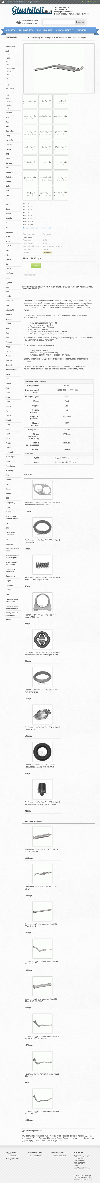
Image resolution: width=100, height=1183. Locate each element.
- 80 (7, 65)
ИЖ (7, 528)
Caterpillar (10, 131)
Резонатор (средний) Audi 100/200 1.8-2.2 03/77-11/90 (41, 850)
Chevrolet (9, 140)
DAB (7, 154)
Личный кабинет (20, 2)
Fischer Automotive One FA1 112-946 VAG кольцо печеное (42, 541)
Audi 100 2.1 (27, 216)
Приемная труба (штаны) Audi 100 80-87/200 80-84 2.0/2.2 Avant (42, 1037)
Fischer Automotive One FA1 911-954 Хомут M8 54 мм (40, 616)
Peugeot (9, 342)
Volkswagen (10, 457)
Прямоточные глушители (11, 563)
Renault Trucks (11, 370)
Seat (7, 388)
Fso (7, 200)
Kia (7, 264)
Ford (7, 195)
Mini (7, 305)
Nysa (7, 328)
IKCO (8, 227)
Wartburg (9, 470)
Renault (9, 365)
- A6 (7, 98)
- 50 (7, 61)
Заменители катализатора (12, 517)
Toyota (8, 443)
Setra (8, 392)
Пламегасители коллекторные (12, 556)
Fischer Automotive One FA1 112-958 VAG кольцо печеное (42, 691)
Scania (8, 383)
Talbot (8, 425)
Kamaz (8, 259)
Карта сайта (13, 1158)
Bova (7, 126)
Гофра (8, 512)
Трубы (8, 590)
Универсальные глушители (12, 600)
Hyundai (9, 218)
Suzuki (8, 420)
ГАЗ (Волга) (10, 503)
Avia (7, 117)
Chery (8, 136)
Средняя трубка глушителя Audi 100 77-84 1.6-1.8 (41, 925)
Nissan (8, 324)
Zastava (9, 480)
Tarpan (8, 429)
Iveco (8, 241)
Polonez (9, 351)
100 (66, 405)
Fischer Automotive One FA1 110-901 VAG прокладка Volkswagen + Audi (42, 504)
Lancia (8, 269)
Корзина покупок (34, 2)
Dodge (8, 186)
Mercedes (9, 301)
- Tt (7, 108)
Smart (8, 402)
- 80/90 (8, 71)
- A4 (7, 92)
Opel (7, 337)
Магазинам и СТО (44, 30)
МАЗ (7, 539)
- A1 (7, 78)
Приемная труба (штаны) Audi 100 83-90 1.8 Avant (42, 962)
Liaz (7, 287)
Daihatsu (9, 172)
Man (7, 292)
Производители (26, 30)
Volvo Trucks (11, 466)
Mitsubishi (10, 310)
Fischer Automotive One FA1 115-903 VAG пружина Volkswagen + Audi (42, 579)
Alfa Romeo (10, 46)
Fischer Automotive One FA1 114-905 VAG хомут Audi (42, 728)
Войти (84, 2)
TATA (8, 434)
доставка (58, 1140)
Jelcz (7, 255)
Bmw (7, 122)
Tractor (8, 448)
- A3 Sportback (11, 88)
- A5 (7, 95)
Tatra (8, 438)
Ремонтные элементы (10, 570)
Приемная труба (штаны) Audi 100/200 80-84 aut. (42, 1075)
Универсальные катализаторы (12, 607)
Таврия (8, 581)
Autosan (9, 113)
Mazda (8, 296)
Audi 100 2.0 (27, 212)
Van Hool (9, 452)
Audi (7, 51)
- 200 (8, 58)
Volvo (8, 461)
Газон (8, 507)
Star (7, 411)
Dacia (8, 159)
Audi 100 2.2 (27, 219)
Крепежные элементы (10, 533)
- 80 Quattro (10, 68)
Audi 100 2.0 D (28, 222)
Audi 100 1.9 (27, 209)
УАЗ (7, 594)
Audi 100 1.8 (27, 206)
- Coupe (9, 105)
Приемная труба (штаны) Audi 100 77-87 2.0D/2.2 (42, 1112)
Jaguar (8, 246)
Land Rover (10, 273)
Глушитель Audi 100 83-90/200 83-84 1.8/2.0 (41, 888)
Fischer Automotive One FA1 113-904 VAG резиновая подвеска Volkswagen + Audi (42, 653)
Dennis (8, 181)
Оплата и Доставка (64, 30)
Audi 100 (26, 203)
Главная (9, 2)
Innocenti (9, 232)
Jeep (7, 250)
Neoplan (9, 319)
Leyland (9, 282)
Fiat (7, 191)
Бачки (8, 489)
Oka (7, 333)
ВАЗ (7, 498)
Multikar (9, 314)
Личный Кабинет (59, 1156)
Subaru (8, 415)
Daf (7, 168)
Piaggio (8, 347)
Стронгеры (10, 576)
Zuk (7, 484)
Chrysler (9, 145)
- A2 (7, 81)
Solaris (8, 406)
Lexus (8, 278)
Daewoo (9, 163)
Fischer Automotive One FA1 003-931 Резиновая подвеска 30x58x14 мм (40, 766)
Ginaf (8, 209)
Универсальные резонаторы (12, 614)
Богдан (8, 493)
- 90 (7, 75)
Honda (8, 214)
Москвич (9, 544)
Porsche (9, 360)
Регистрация (93, 2)
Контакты (81, 30)
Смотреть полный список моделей (37, 228)
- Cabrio (9, 102)
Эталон (9, 620)
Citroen (8, 149)
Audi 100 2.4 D (28, 225)
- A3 (7, 85)
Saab (7, 379)
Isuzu (8, 236)
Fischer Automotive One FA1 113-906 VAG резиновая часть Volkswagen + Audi (42, 803)
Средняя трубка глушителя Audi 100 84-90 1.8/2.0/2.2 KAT (41, 1000)
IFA (7, 223)
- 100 (8, 55)
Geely (8, 204)
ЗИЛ (7, 523)
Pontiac (8, 356)
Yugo (7, 475)
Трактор (9, 585)
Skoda (8, 397)
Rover (8, 374)
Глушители (10, 30)
